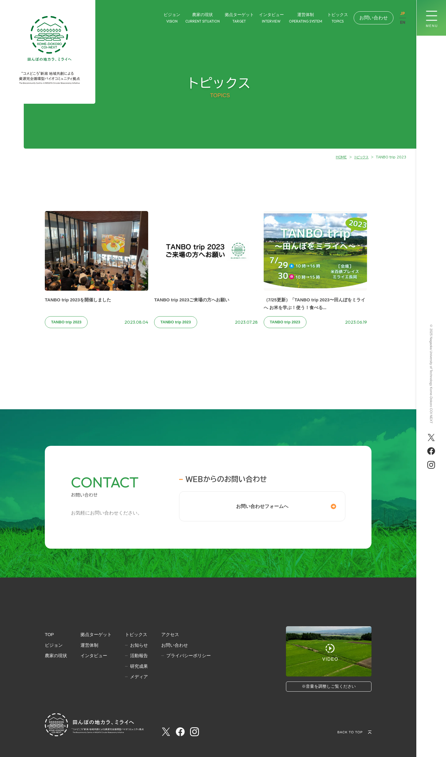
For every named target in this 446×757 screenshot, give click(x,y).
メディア (139, 676)
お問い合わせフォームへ (262, 506)
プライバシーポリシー (188, 655)
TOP (49, 634)
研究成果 (139, 666)
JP (402, 13)
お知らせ (139, 645)
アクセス (170, 634)
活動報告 (139, 655)
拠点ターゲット (96, 634)
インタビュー (93, 655)
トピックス (136, 634)
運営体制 (89, 645)
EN (402, 22)
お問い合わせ (373, 17)
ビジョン (54, 645)
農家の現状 (56, 655)
